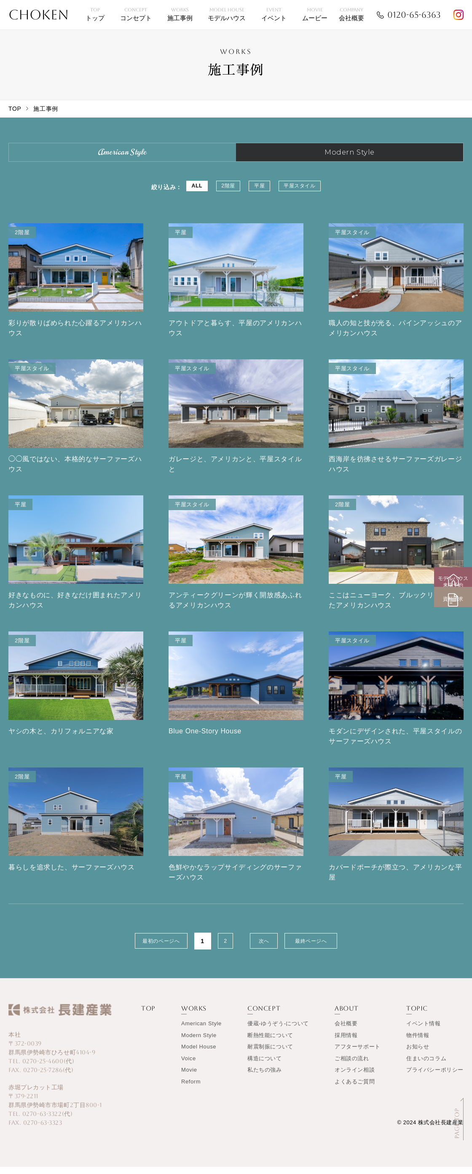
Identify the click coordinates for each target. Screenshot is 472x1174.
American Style (201, 1030)
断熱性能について (270, 1042)
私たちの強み (264, 1077)
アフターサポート (358, 1054)
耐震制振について (270, 1054)
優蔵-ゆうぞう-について (278, 1030)
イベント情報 (423, 1030)
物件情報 (417, 1042)
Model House (198, 1054)
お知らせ (417, 1054)
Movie (189, 1077)
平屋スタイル (313, 194)
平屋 (262, 194)
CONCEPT (263, 1015)
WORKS (193, 1015)
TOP (14, 108)
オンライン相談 (355, 1077)
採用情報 (346, 1042)
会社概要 (346, 1030)
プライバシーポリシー (435, 1077)
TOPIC (417, 1015)
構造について (264, 1065)
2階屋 (222, 194)
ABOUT (347, 1015)
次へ (264, 948)
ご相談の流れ (352, 1065)
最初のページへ (147, 948)
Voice (188, 1065)
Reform (191, 1089)
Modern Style (199, 1042)
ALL (182, 194)
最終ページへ (324, 948)
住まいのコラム (426, 1065)
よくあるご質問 (355, 1089)
